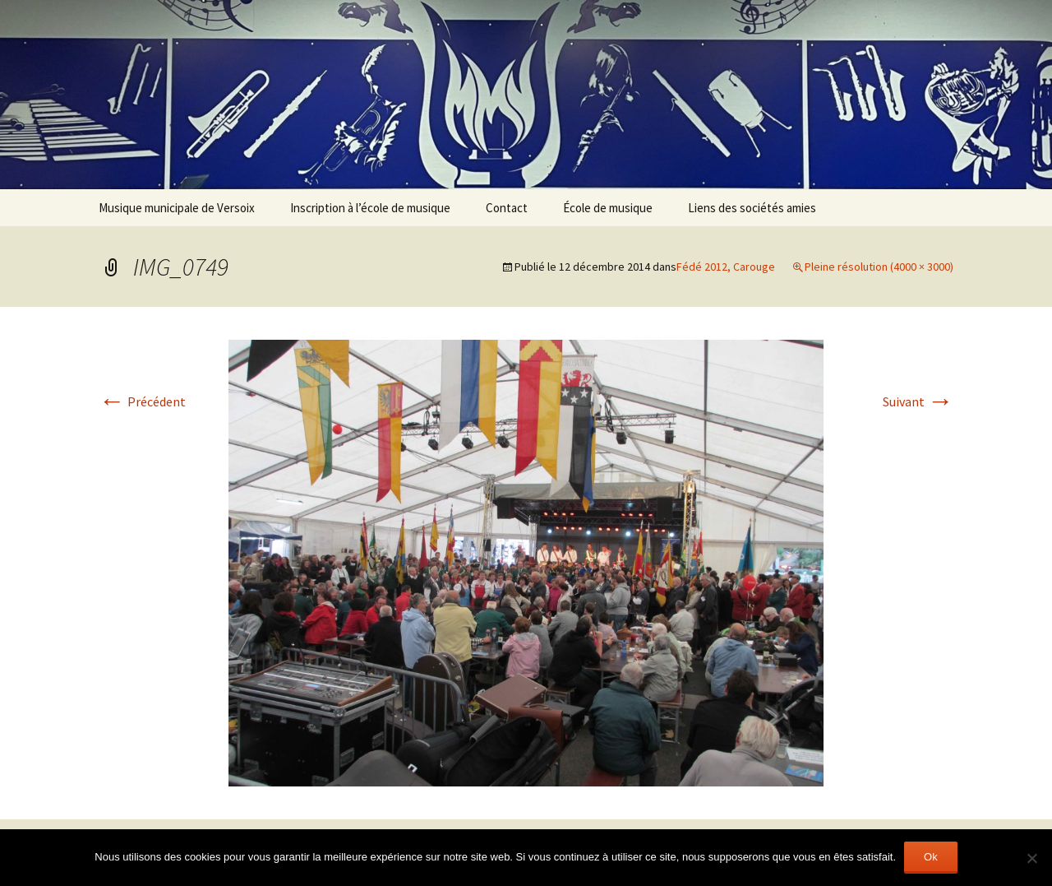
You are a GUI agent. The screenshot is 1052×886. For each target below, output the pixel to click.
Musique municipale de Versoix (177, 208)
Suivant (918, 401)
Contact (507, 208)
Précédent (142, 401)
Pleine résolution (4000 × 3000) (879, 266)
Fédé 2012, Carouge (725, 266)
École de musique (608, 208)
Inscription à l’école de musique (370, 208)
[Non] (1031, 858)
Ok (931, 857)
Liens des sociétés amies (752, 208)
